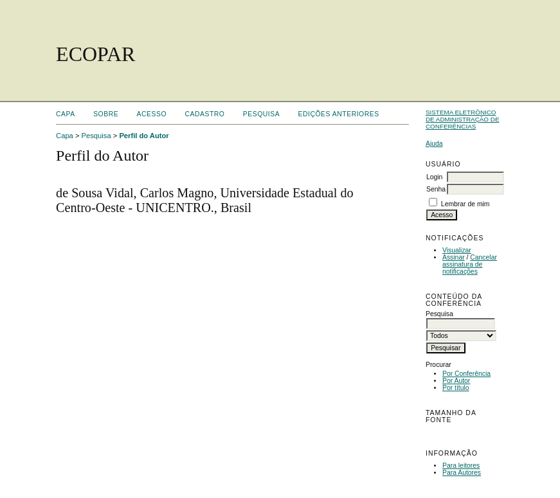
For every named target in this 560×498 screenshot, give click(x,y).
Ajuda (434, 143)
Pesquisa (261, 114)
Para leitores (461, 465)
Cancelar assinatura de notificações (469, 264)
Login (434, 177)
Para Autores (461, 472)
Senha (436, 189)
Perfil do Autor (143, 135)
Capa (65, 114)
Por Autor (456, 380)
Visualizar (456, 250)
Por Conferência (466, 373)
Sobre (105, 114)
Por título (455, 387)
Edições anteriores (338, 114)
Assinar (453, 257)
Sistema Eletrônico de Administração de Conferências (463, 119)
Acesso (152, 114)
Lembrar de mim (465, 204)
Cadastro (204, 114)
